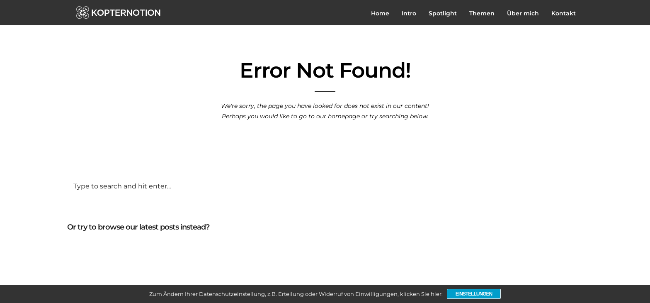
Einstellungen (474, 294)
